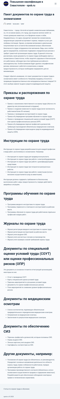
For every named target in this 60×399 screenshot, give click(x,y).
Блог (22, 24)
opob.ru (6, 396)
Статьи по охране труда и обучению (16, 389)
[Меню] (55, 4)
